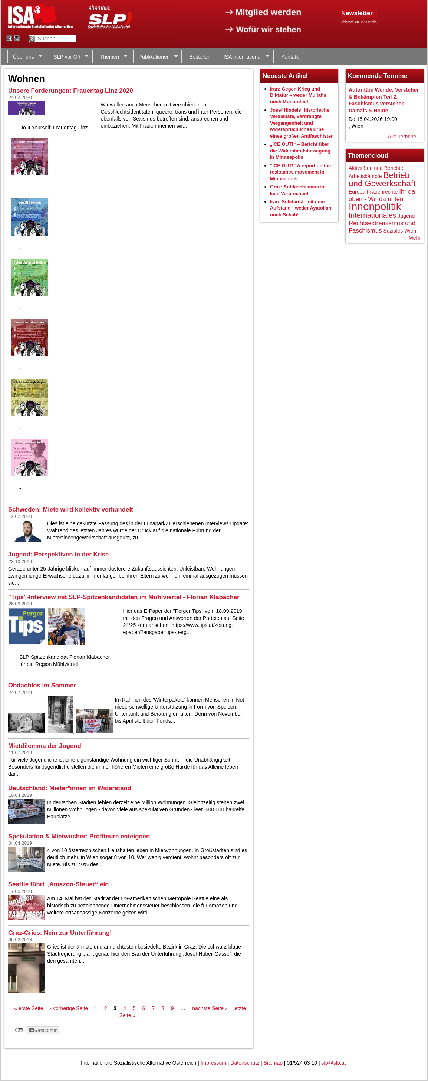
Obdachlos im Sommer (42, 685)
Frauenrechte (382, 192)
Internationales (372, 215)
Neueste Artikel (285, 75)
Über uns (24, 57)
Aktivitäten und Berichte (376, 168)
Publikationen (155, 57)
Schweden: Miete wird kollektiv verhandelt (70, 509)
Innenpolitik (375, 206)
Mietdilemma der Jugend (44, 745)
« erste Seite (28, 1008)
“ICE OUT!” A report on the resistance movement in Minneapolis (300, 172)
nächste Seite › (209, 1008)
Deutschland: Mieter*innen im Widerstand (69, 788)
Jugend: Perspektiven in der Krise (58, 554)
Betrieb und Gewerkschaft (382, 179)
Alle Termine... (404, 136)
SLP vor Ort (68, 57)
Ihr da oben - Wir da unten (382, 195)
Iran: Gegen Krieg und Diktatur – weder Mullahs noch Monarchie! (298, 95)
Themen (111, 57)
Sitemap (273, 1063)
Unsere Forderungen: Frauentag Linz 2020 (70, 90)
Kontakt (290, 57)
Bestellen (200, 57)
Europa (357, 192)
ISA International (244, 57)
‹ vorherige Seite (69, 1008)
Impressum (213, 1063)
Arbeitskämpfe (365, 176)
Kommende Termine (377, 75)
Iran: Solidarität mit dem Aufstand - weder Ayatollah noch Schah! (300, 208)
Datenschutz (244, 1063)
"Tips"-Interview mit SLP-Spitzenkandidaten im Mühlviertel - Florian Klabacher (124, 597)
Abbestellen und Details (359, 22)
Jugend (406, 216)
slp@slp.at (334, 1063)
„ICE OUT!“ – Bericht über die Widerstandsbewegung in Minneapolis (300, 150)
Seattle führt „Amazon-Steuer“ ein (58, 884)
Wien (410, 231)
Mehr (415, 238)
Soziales (393, 231)
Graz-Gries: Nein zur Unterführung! (60, 932)
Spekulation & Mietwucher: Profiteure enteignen (79, 836)
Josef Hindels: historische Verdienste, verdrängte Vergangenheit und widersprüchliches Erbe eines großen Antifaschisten (302, 123)
